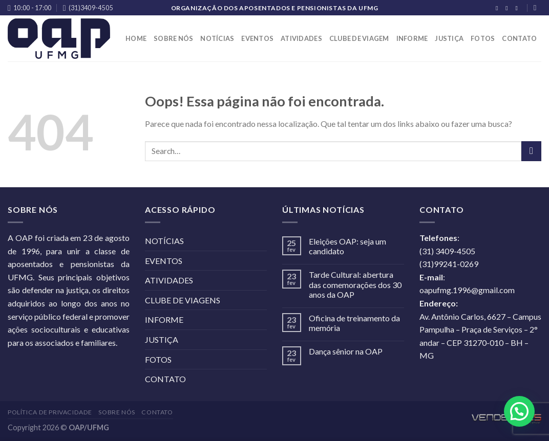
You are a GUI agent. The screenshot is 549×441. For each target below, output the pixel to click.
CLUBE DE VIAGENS (182, 300)
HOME (135, 38)
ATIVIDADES (301, 38)
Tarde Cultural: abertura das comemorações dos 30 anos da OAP (355, 284)
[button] (519, 411)
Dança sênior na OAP (346, 351)
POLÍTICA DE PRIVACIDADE (50, 412)
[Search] (537, 8)
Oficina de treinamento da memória (354, 323)
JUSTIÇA (449, 38)
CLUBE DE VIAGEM (359, 38)
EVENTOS (257, 38)
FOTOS (483, 38)
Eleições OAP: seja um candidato (347, 246)
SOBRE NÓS (173, 38)
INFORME (412, 38)
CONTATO (519, 38)
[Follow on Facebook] (499, 8)
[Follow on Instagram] (508, 8)
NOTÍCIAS (217, 38)
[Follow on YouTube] (518, 8)
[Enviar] (531, 151)
